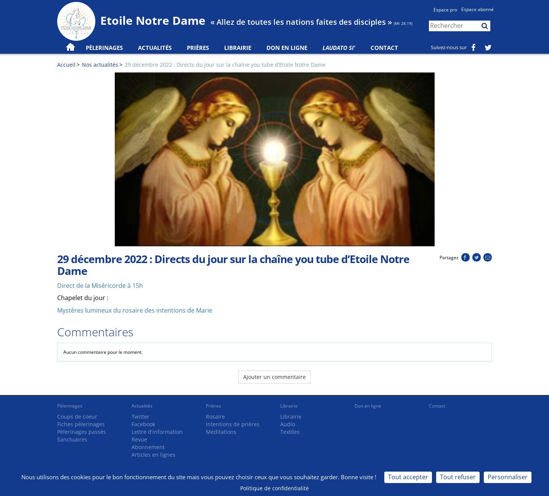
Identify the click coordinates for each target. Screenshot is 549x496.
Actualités (142, 406)
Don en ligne (286, 47)
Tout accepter (408, 477)
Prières (198, 47)
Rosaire (215, 416)
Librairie (237, 47)
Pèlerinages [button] (104, 47)
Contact (384, 47)
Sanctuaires (72, 439)
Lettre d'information (157, 431)
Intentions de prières (233, 424)
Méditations (221, 431)
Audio (287, 424)
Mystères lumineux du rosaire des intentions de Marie (134, 310)
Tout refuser (458, 477)
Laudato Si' (339, 47)
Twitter (140, 416)
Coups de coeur (77, 416)
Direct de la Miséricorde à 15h (100, 285)
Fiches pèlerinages (81, 424)
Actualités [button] (155, 47)
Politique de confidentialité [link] (274, 488)
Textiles (290, 431)
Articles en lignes (153, 454)
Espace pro (445, 9)
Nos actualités (100, 64)
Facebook (143, 424)
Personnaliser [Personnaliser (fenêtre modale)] (508, 477)
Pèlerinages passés (81, 431)
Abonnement (148, 447)
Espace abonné (477, 9)
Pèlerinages (69, 406)
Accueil (66, 64)
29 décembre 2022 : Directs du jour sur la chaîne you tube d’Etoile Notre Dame (225, 64)
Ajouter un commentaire (274, 376)
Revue (139, 439)
